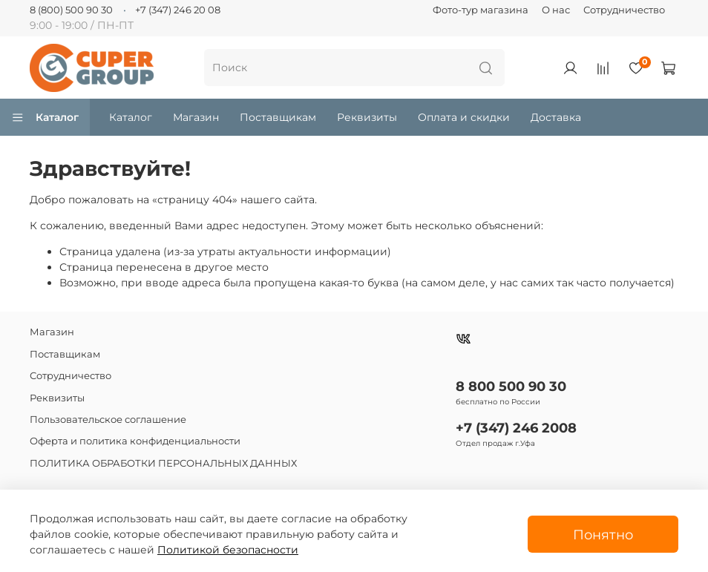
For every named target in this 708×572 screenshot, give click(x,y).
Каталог (45, 117)
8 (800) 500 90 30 (71, 10)
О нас (556, 10)
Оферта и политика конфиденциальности (135, 441)
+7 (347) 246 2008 (516, 427)
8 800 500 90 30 (511, 386)
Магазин (196, 117)
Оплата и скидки (464, 117)
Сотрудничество (624, 10)
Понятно (603, 534)
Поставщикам (278, 117)
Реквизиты (367, 117)
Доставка (556, 117)
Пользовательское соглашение (108, 419)
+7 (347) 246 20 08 (177, 10)
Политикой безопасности (227, 549)
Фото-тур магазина (480, 10)
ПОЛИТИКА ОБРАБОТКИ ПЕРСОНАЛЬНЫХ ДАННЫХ (163, 463)
